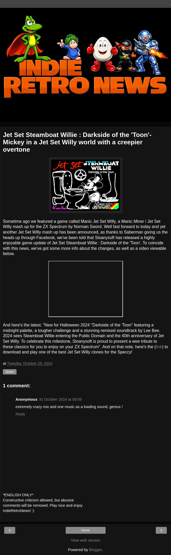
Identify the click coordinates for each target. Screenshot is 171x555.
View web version (85, 540)
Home (85, 530)
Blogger (95, 550)
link (159, 347)
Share (10, 372)
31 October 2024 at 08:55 (60, 399)
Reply (20, 414)
